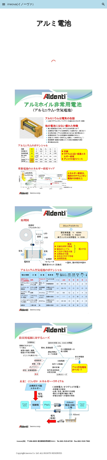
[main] (53, 23)
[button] (3, 4)
